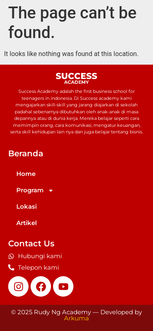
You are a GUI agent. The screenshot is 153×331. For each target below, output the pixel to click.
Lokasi (26, 206)
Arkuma (76, 318)
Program (35, 190)
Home (25, 174)
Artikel (26, 223)
